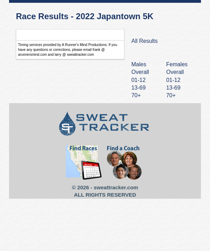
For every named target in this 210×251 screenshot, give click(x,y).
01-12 (173, 80)
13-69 (173, 88)
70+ (171, 95)
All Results (144, 41)
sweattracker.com (116, 187)
